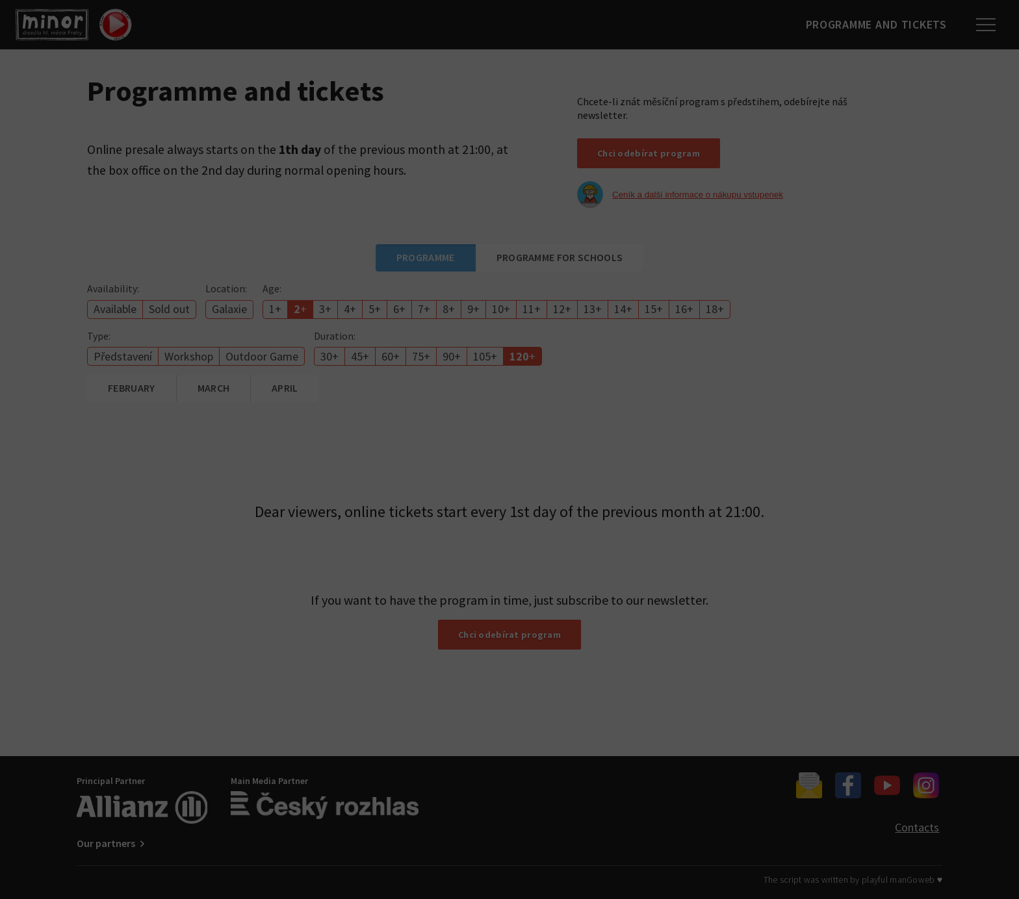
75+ (421, 356)
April (285, 387)
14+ (623, 308)
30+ (329, 356)
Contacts (917, 827)
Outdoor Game (262, 356)
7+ (424, 308)
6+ (399, 308)
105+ (485, 356)
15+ (654, 308)
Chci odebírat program (648, 153)
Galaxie (229, 308)
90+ (452, 356)
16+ (684, 308)
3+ (325, 308)
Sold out (169, 308)
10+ (501, 308)
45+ (360, 356)
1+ (275, 308)
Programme (425, 257)
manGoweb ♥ (916, 879)
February (131, 387)
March (214, 387)
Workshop (188, 356)
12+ (562, 308)
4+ (350, 308)
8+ (449, 308)
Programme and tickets (873, 24)
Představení (123, 356)
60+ (390, 356)
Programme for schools (560, 257)
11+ (531, 308)
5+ (374, 308)
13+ (593, 308)
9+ (473, 308)
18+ (715, 308)
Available (115, 308)
